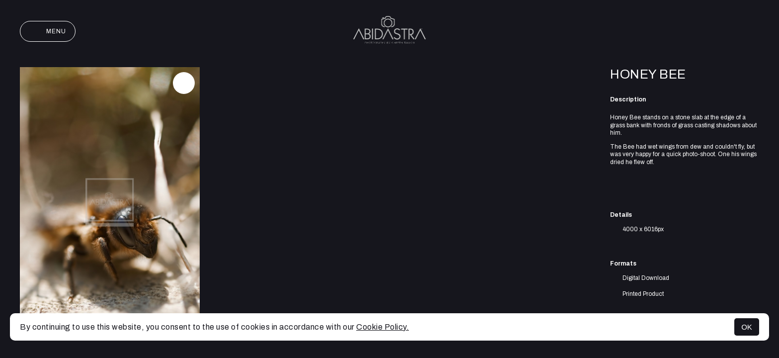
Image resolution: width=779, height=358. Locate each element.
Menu (47, 31)
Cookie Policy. (382, 327)
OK (746, 327)
